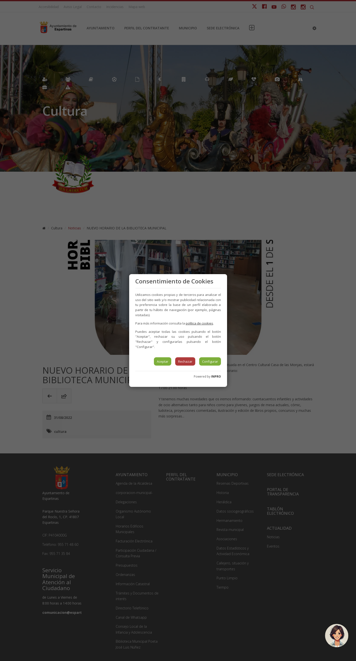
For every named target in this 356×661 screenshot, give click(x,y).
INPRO (216, 376)
